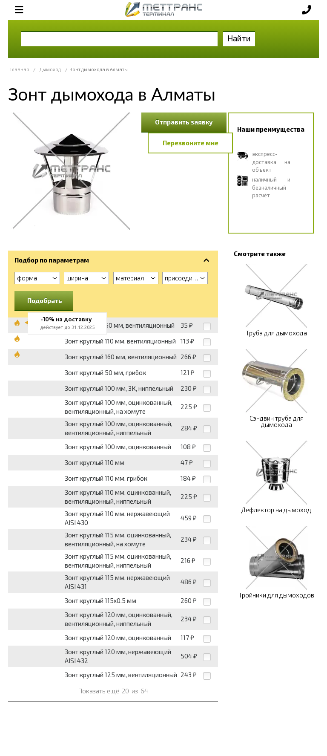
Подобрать (44, 300)
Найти (239, 38)
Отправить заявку (184, 122)
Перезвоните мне (190, 143)
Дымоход (50, 69)
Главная (19, 69)
